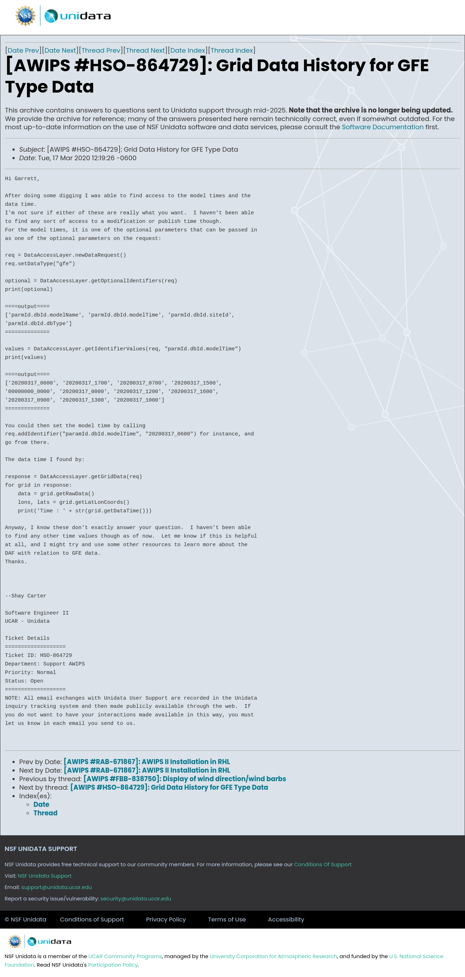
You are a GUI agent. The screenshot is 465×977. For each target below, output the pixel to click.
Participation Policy (113, 964)
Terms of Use (227, 919)
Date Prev (23, 50)
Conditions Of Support (323, 864)
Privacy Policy (166, 919)
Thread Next (145, 50)
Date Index (188, 50)
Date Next (60, 50)
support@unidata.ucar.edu (56, 887)
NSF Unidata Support (45, 875)
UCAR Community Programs (125, 956)
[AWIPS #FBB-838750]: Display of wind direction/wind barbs (184, 778)
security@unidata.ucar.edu (135, 898)
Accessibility (286, 919)
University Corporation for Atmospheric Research (273, 956)
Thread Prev (101, 50)
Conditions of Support (92, 919)
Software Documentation (383, 126)
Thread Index (232, 50)
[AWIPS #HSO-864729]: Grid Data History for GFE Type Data (169, 787)
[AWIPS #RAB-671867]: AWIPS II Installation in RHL (146, 761)
